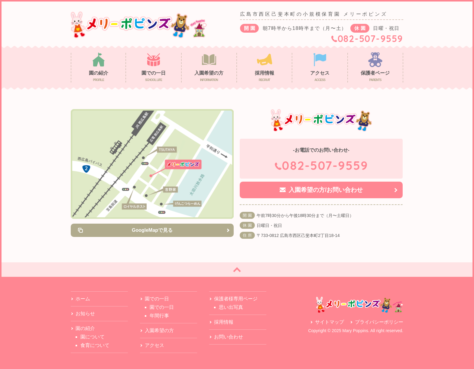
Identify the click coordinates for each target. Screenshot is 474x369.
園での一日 (162, 307)
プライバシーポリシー (379, 322)
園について (92, 336)
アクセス (154, 345)
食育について (94, 345)
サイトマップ (329, 322)
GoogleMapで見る (152, 230)
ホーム (83, 298)
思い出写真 (231, 307)
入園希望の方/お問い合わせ (326, 189)
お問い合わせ (228, 336)
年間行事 (159, 315)
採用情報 (223, 322)
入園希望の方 (159, 330)
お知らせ (85, 313)
